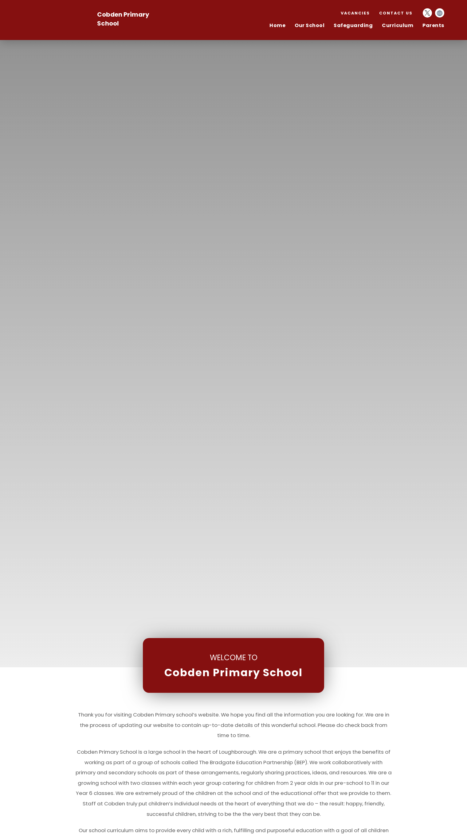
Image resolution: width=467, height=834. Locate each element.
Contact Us (396, 13)
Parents (433, 25)
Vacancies (355, 13)
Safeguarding (353, 25)
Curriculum (397, 25)
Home (277, 25)
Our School (309, 25)
